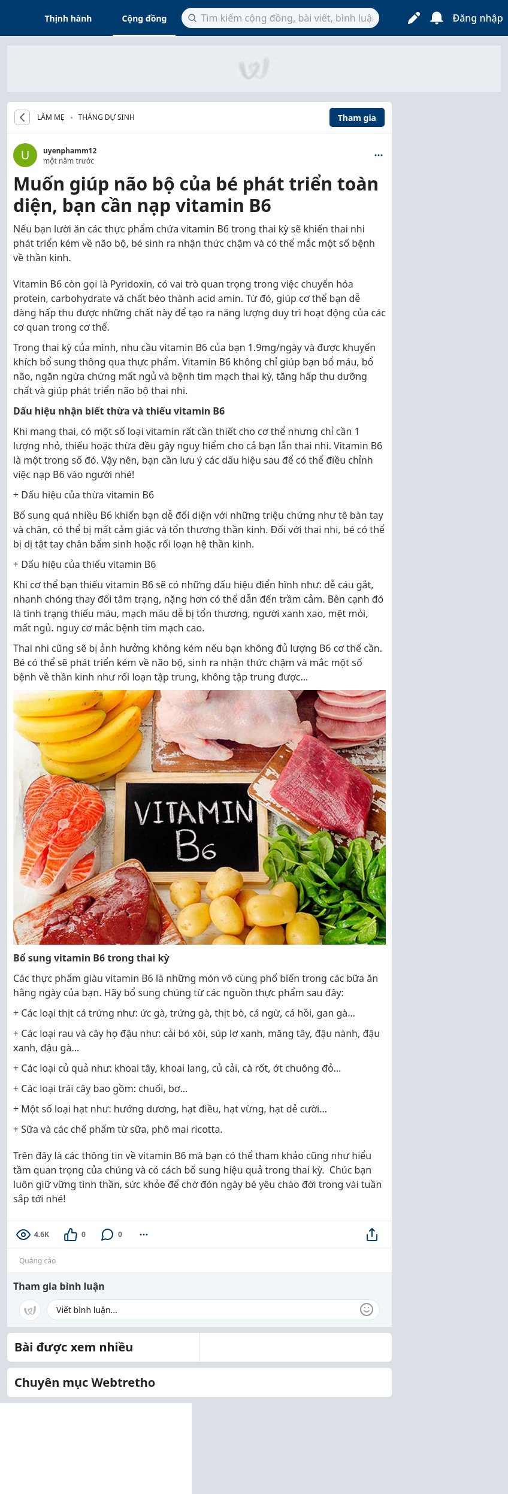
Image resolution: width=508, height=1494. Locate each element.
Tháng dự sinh (106, 117)
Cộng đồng (144, 18)
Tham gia (357, 117)
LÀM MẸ (51, 117)
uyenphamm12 (69, 151)
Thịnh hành (68, 18)
